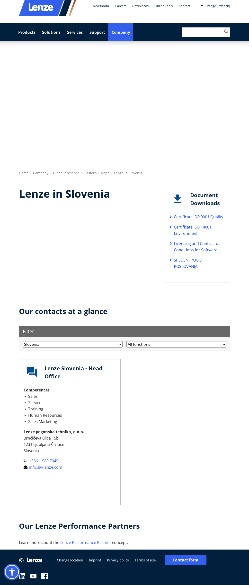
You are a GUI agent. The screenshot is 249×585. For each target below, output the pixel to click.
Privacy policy (118, 560)
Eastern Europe (96, 173)
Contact (184, 6)
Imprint (95, 560)
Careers (120, 6)
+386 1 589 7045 (41, 461)
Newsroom (101, 6)
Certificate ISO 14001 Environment (193, 230)
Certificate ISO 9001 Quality (198, 217)
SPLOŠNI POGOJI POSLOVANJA (189, 263)
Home (23, 173)
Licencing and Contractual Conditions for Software (198, 247)
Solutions (51, 32)
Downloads (140, 6)
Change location (70, 560)
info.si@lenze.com (43, 467)
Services (75, 32)
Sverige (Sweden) (215, 5)
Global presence (66, 173)
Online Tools (164, 6)
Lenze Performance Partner (85, 542)
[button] (12, 572)
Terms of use (145, 560)
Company (121, 32)
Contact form (185, 560)
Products (27, 32)
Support (97, 32)
